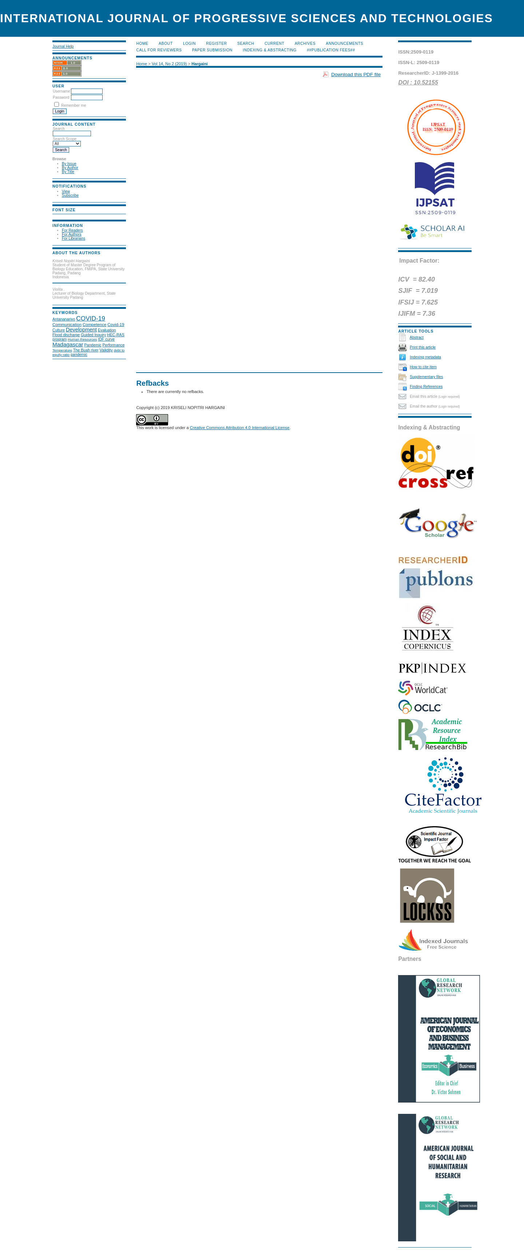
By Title (68, 172)
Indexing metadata (425, 357)
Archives (305, 44)
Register (216, 44)
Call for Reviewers (159, 50)
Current (274, 44)
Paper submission (212, 50)
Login (189, 44)
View (66, 191)
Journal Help (63, 46)
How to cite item (423, 367)
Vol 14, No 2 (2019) (169, 64)
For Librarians (73, 238)
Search (245, 44)
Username (61, 91)
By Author (70, 168)
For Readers (72, 230)
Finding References (426, 387)
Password (61, 97)
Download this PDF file (356, 74)
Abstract (417, 337)
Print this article (423, 347)
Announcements (345, 44)
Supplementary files (426, 377)
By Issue (69, 164)
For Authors (72, 234)
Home (142, 44)
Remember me (73, 105)
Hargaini (199, 64)
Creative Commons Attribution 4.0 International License (240, 427)
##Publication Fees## (331, 50)
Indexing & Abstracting (270, 50)
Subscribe (70, 195)
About (165, 44)
